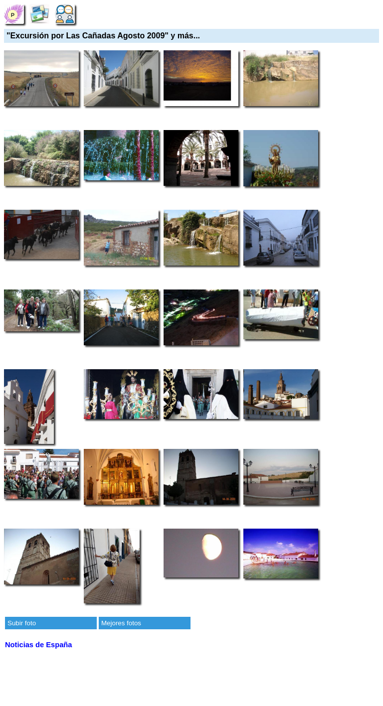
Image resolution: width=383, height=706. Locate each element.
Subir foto (21, 623)
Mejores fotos (121, 623)
